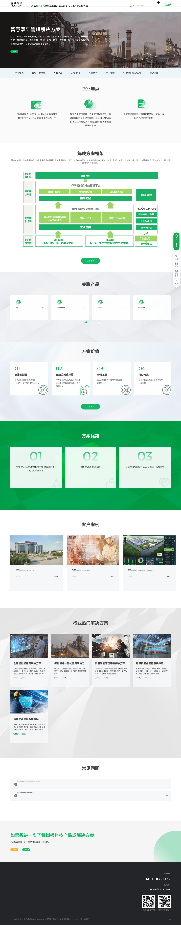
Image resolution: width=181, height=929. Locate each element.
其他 (34, 902)
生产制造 (13, 902)
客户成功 (76, 5)
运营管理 (13, 905)
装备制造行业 (37, 879)
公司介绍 (82, 879)
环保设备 (59, 890)
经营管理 (13, 887)
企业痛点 (19, 73)
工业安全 (13, 898)
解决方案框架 (38, 73)
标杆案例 (62, 5)
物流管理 (13, 909)
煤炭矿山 (36, 898)
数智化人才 (92, 5)
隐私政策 (167, 923)
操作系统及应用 (15, 879)
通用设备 (59, 883)
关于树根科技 (110, 5)
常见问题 (154, 73)
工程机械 (59, 879)
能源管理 (13, 894)
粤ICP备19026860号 (80, 923)
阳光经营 (82, 887)
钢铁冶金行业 (37, 887)
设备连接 (13, 883)
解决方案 (48, 5)
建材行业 (36, 890)
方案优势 (93, 73)
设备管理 (13, 890)
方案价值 (75, 73)
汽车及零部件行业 (39, 883)
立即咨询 (20, 51)
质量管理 (13, 913)
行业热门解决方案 (132, 73)
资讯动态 (82, 883)
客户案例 (110, 73)
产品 (36, 5)
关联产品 (57, 73)
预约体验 (164, 6)
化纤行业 (36, 894)
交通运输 (59, 887)
